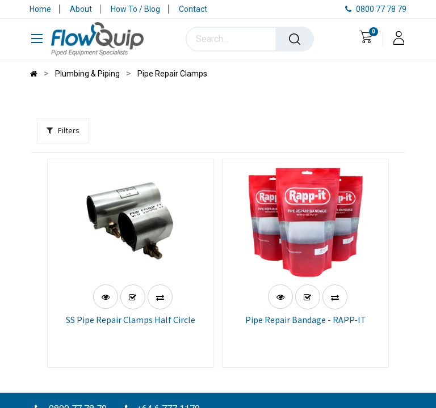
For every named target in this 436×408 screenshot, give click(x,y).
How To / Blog (135, 9)
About (81, 9)
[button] (132, 294)
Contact (193, 9)
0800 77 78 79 (375, 9)
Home (40, 9)
